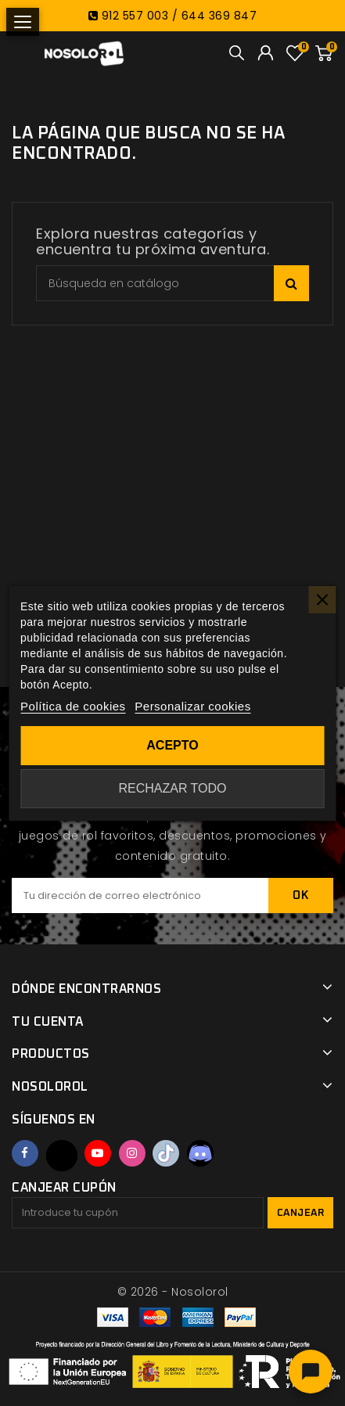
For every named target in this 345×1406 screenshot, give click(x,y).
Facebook (25, 1153)
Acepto (172, 745)
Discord (200, 1153)
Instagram (132, 1153)
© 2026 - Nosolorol (172, 1292)
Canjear (301, 1213)
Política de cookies (73, 706)
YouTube (97, 1153)
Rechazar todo (172, 788)
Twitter (61, 1155)
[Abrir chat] (310, 1371)
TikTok (166, 1153)
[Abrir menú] (22, 22)
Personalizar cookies (192, 706)
